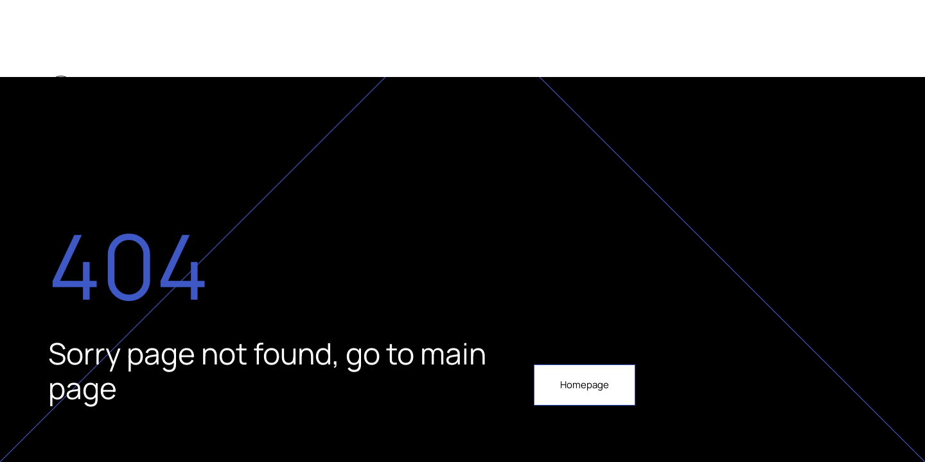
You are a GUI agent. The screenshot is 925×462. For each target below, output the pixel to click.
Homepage (584, 384)
